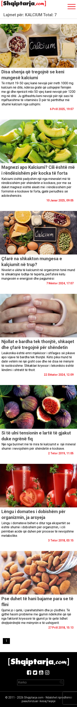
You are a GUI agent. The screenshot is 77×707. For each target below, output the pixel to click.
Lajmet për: (30, 14)
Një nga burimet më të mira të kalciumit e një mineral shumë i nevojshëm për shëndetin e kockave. (38, 446)
